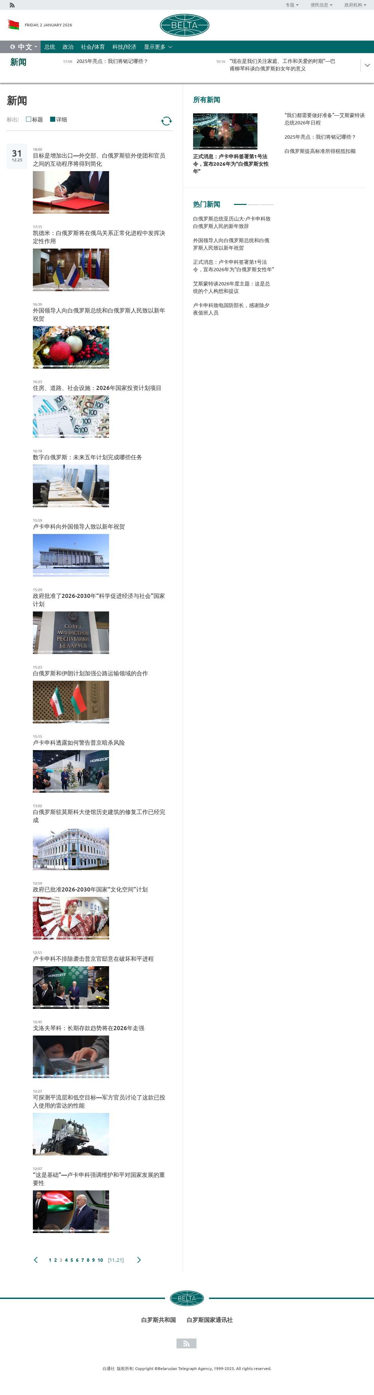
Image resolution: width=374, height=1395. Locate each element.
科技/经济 (124, 47)
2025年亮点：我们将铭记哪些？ (320, 137)
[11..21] (116, 1260)
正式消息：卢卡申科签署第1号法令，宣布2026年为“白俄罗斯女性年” (231, 164)
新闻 (18, 62)
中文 (25, 47)
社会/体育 (93, 47)
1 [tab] (240, 201)
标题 (37, 119)
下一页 (139, 1260)
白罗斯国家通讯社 (210, 1320)
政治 (68, 47)
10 (100, 1260)
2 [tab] (254, 201)
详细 (61, 119)
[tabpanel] (233, 269)
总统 (49, 47)
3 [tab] (267, 201)
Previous (36, 1260)
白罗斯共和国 (158, 1320)
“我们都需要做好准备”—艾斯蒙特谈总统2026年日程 (325, 118)
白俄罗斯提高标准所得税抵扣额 (320, 151)
